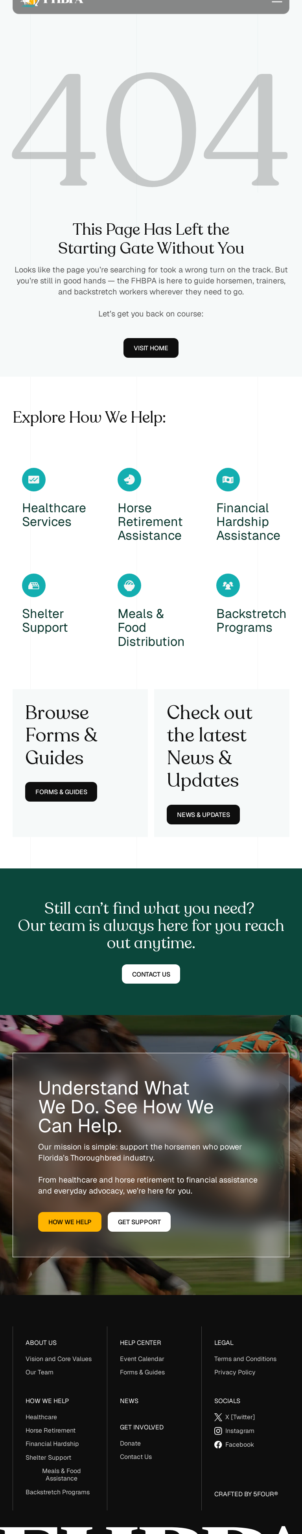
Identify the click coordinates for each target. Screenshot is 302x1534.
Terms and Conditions (245, 1359)
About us (41, 1343)
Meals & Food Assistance (61, 1474)
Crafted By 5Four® (246, 1494)
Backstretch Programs (58, 1492)
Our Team (39, 1372)
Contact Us (136, 1457)
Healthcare (41, 1417)
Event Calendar (142, 1359)
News (129, 1401)
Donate (130, 1443)
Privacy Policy (235, 1372)
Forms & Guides (142, 1372)
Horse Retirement (51, 1430)
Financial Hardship (52, 1444)
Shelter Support (48, 1457)
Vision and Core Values (59, 1359)
